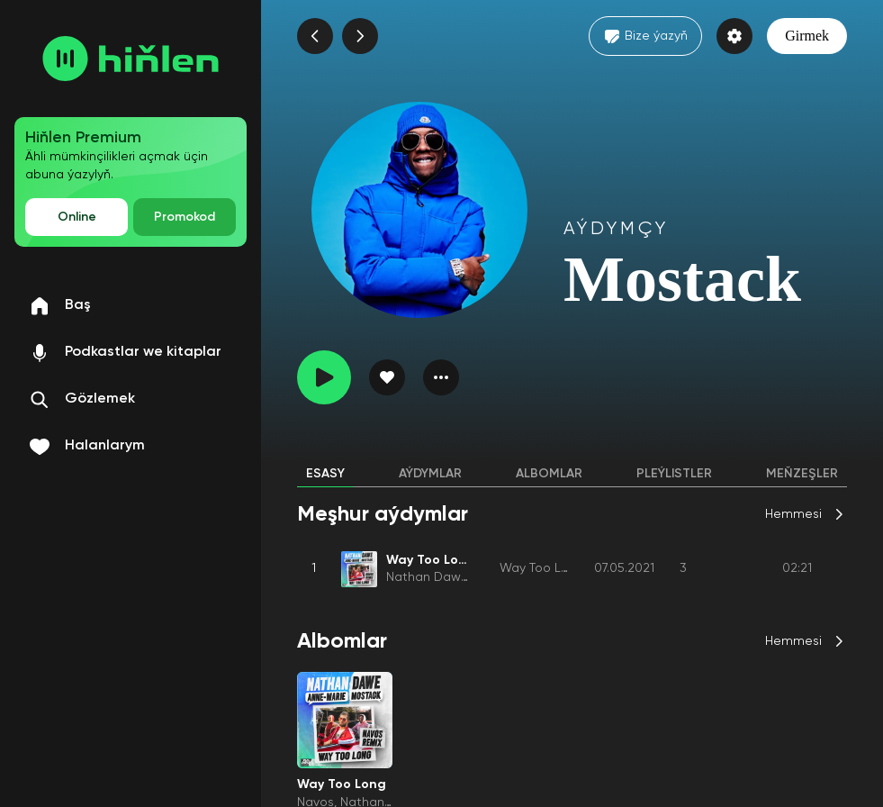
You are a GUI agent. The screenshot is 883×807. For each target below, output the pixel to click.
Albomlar (549, 473)
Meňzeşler (802, 473)
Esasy (325, 473)
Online (77, 217)
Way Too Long (542, 568)
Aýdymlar (430, 473)
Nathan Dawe (427, 577)
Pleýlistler (674, 473)
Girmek (807, 35)
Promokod (184, 217)
